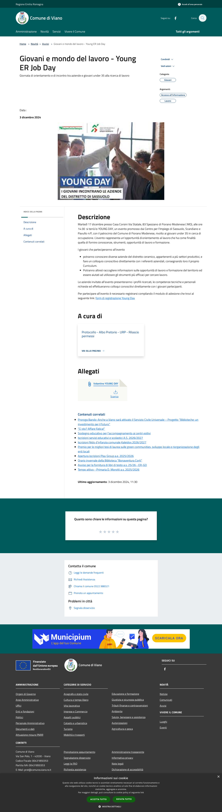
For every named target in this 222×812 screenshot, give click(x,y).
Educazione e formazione (125, 694)
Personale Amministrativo (30, 723)
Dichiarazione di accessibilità (127, 769)
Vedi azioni (168, 66)
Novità (34, 44)
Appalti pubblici (72, 717)
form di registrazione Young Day (115, 298)
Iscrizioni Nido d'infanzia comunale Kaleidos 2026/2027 (112, 442)
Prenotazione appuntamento (79, 752)
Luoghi (163, 722)
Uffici (18, 706)
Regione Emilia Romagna (29, 4)
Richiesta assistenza (75, 769)
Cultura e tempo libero (76, 700)
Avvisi (45, 44)
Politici (19, 717)
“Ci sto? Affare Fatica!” (91, 429)
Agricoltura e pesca (122, 729)
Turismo (68, 729)
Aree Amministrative (27, 700)
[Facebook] (173, 18)
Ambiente (117, 711)
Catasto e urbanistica (75, 723)
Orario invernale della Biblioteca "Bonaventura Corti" (110, 460)
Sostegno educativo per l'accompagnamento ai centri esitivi (114, 433)
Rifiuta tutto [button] (124, 799)
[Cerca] (202, 18)
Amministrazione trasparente (128, 752)
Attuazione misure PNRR (29, 735)
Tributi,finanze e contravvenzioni (130, 705)
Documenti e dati (25, 729)
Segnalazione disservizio (77, 758)
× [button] (218, 777)
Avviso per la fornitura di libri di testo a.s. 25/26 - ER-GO (112, 465)
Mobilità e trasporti (74, 735)
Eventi (163, 727)
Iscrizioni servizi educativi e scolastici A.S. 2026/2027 (110, 438)
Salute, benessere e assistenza (128, 717)
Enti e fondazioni (25, 711)
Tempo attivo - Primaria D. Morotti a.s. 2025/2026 (108, 469)
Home (23, 44)
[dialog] (111, 792)
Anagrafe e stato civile (76, 694)
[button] (111, 806)
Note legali (118, 764)
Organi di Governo (26, 694)
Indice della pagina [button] (33, 211)
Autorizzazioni (119, 723)
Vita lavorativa (72, 706)
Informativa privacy (122, 758)
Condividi (167, 59)
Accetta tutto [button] (98, 799)
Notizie (164, 694)
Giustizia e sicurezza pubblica (128, 700)
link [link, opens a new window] (142, 792)
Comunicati (166, 700)
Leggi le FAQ (70, 764)
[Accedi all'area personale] (190, 4)
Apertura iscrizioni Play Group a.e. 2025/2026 (106, 456)
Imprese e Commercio (75, 711)
